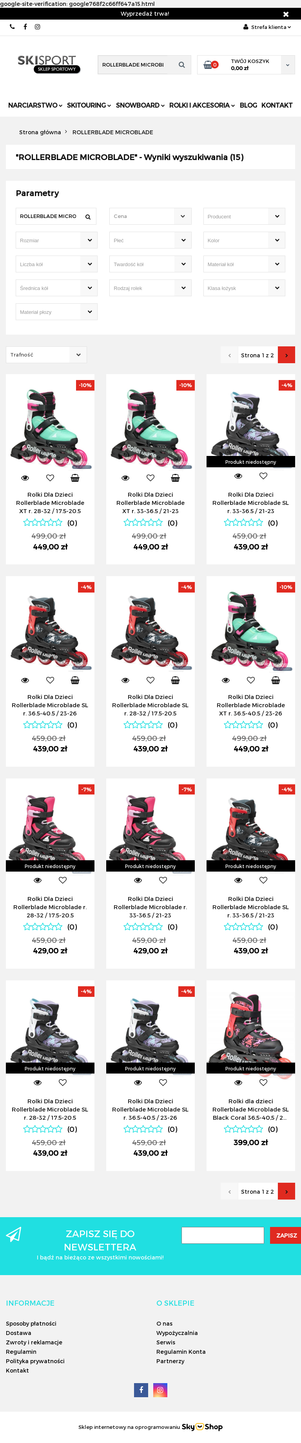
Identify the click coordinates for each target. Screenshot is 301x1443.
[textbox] (143, 216)
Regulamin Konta (181, 1351)
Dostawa (18, 1333)
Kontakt (277, 105)
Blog (248, 105)
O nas (164, 1323)
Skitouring (89, 105)
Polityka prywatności (35, 1361)
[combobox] (150, 216)
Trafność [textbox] (21, 354)
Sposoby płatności (31, 1323)
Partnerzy (170, 1361)
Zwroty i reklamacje (34, 1342)
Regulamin (21, 1351)
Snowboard (140, 105)
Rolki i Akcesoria (202, 105)
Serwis (165, 1342)
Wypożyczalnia (177, 1333)
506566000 (13, 27)
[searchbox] (233, 216)
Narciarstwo (35, 105)
